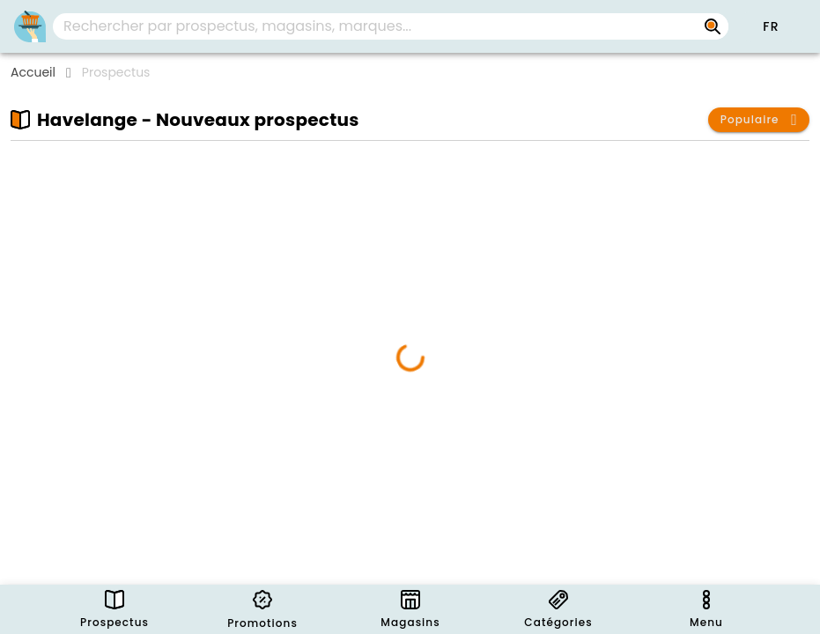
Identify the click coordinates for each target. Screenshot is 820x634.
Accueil (33, 72)
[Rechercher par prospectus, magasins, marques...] (712, 26)
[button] (770, 26)
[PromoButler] (30, 26)
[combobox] (390, 26)
